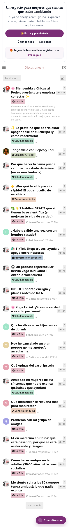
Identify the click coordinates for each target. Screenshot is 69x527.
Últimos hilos (26, 41)
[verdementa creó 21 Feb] (6, 367)
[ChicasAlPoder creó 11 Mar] (6, 250)
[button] (51, 520)
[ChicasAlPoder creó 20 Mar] (6, 209)
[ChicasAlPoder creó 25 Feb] (6, 381)
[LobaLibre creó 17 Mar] (6, 232)
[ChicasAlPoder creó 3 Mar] (6, 290)
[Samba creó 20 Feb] (6, 151)
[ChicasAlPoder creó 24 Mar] (6, 129)
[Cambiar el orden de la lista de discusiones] (12, 78)
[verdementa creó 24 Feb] (6, 403)
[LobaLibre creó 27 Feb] (6, 326)
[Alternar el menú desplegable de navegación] (34, 67)
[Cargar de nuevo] (63, 78)
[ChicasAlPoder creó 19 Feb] (6, 439)
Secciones (45, 41)
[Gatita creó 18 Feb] (6, 421)
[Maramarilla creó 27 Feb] (6, 345)
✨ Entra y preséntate (35, 33)
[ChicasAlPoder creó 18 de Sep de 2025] (6, 90)
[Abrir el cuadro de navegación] (3, 67)
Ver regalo (34, 55)
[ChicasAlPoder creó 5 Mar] (6, 268)
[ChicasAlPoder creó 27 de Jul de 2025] (6, 308)
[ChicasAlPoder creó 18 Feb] (6, 165)
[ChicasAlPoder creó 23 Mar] (6, 187)
